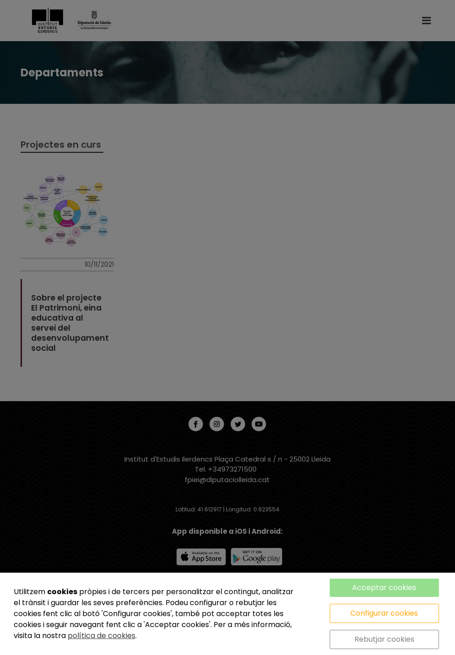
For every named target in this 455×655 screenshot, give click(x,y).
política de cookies (101, 635)
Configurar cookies (384, 613)
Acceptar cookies (384, 587)
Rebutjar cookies (384, 639)
